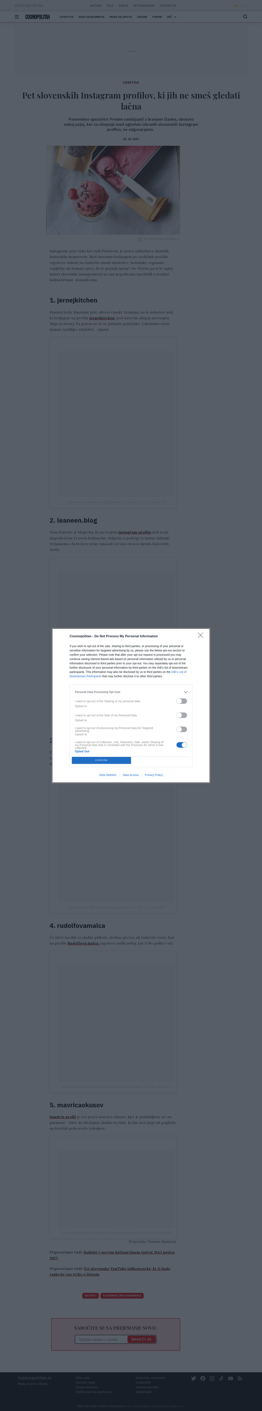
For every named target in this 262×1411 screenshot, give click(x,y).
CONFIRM (101, 760)
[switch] (181, 701)
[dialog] (131, 705)
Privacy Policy (154, 775)
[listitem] (131, 692)
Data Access (131, 775)
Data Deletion (107, 775)
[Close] (202, 636)
